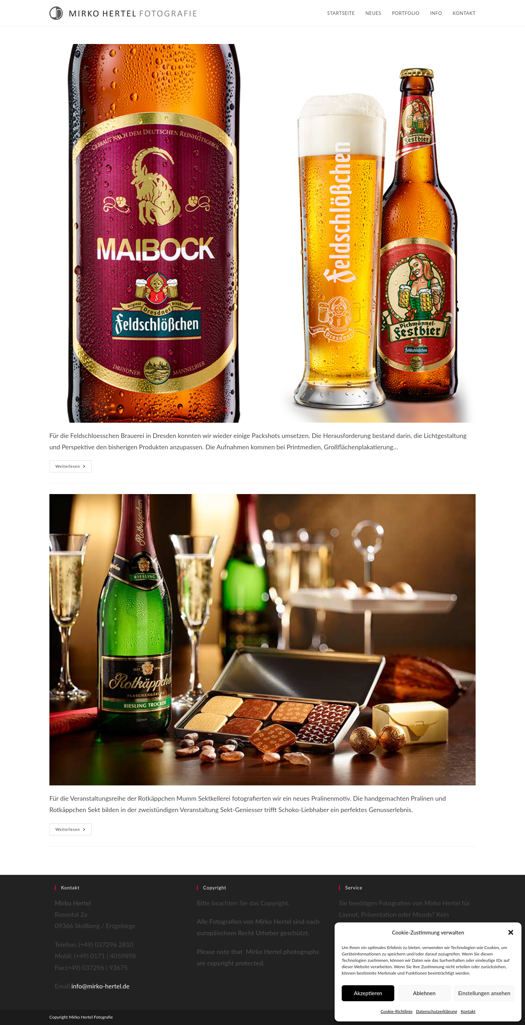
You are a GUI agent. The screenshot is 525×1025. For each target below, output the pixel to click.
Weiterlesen (73, 467)
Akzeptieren (368, 993)
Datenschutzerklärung (436, 1011)
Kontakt (468, 1011)
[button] (510, 932)
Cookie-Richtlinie (396, 1011)
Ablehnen (424, 993)
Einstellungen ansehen (484, 993)
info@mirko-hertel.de (101, 986)
